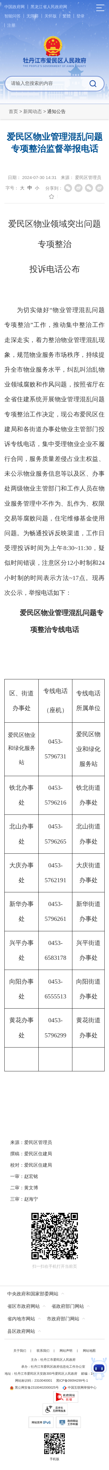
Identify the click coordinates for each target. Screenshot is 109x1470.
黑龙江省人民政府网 (49, 6)
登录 (80, 16)
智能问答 (12, 16)
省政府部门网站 (67, 1306)
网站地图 (89, 1350)
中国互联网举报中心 (79, 1387)
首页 (13, 111)
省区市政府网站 (23, 1306)
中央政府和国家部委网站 (32, 1293)
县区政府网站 (21, 1331)
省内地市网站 (21, 1318)
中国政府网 (14, 6)
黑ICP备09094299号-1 (72, 1380)
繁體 (66, 16)
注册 (11, 25)
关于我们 (19, 1350)
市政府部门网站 (63, 1318)
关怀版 (50, 16)
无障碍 (32, 16)
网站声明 (66, 1350)
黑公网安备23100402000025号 (34, 1387)
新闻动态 (32, 111)
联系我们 (43, 1350)
